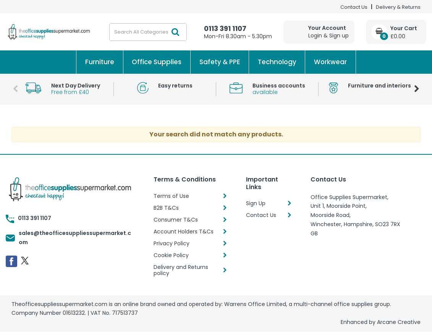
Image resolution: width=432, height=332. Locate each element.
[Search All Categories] (148, 32)
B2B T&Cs (166, 208)
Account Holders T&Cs (184, 231)
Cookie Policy (171, 255)
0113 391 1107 (225, 28)
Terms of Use (171, 196)
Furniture (99, 61)
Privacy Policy (171, 243)
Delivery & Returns (398, 7)
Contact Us (353, 7)
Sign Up (255, 203)
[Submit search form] (175, 32)
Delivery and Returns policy (181, 270)
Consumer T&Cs (176, 220)
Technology (277, 61)
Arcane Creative (399, 322)
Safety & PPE (219, 61)
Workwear (330, 61)
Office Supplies (156, 61)
